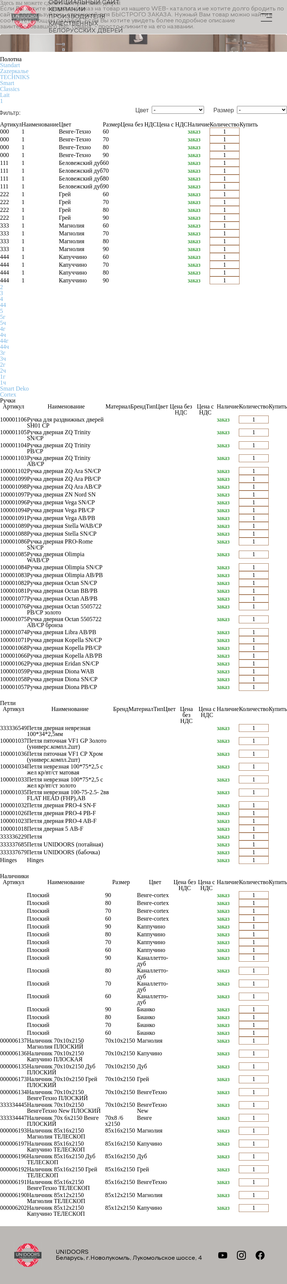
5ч (3, 323)
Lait (5, 95)
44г (4, 341)
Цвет (142, 110)
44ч (4, 347)
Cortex (8, 394)
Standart (10, 65)
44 (3, 305)
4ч (3, 335)
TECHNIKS (15, 77)
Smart (7, 83)
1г (3, 376)
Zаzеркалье (14, 71)
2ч (3, 370)
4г (3, 329)
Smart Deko (14, 388)
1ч (3, 382)
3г (3, 353)
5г (3, 317)
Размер (223, 110)
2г (3, 364)
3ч (3, 359)
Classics (9, 89)
